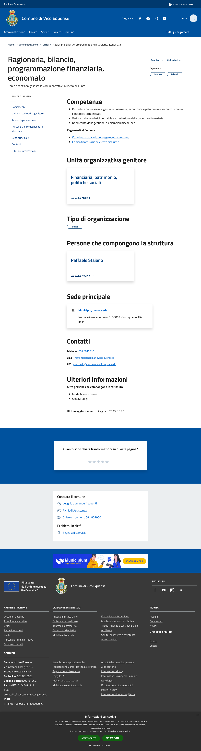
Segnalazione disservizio (66, 671)
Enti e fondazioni (13, 630)
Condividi (158, 60)
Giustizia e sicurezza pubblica (117, 621)
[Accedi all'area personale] (181, 4)
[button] (100, 745)
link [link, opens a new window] (128, 731)
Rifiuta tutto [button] (112, 737)
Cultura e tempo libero (65, 621)
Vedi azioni (174, 60)
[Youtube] (146, 18)
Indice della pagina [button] (21, 96)
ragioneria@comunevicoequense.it (94, 358)
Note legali (107, 680)
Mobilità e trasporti (63, 635)
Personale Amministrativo (18, 640)
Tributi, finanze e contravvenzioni (120, 626)
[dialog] (100, 731)
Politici (8, 635)
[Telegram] (162, 18)
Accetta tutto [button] (89, 738)
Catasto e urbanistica (64, 630)
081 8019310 (86, 351)
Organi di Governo (14, 617)
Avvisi (153, 626)
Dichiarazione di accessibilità (117, 685)
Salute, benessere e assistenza (118, 635)
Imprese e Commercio (65, 626)
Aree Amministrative (15, 621)
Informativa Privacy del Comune (119, 676)
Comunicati (156, 621)
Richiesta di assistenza (65, 680)
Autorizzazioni (109, 639)
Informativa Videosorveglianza (118, 694)
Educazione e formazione (115, 616)
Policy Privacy (109, 690)
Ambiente (106, 630)
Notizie (154, 617)
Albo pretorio (108, 667)
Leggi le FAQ (59, 676)
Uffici (46, 45)
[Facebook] (138, 18)
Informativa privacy (112, 671)
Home (11, 45)
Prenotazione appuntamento (68, 662)
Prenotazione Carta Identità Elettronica (74, 667)
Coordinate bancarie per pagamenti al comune (100, 137)
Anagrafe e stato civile (65, 617)
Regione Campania (14, 4)
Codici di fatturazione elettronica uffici (95, 142)
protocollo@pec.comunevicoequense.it (94, 364)
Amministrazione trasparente (117, 662)
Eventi (153, 641)
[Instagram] (154, 18)
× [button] (197, 715)
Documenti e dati (13, 644)
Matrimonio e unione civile (67, 685)
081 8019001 (25, 676)
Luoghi (153, 646)
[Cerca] (193, 18)
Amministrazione (28, 45)
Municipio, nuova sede (92, 310)
